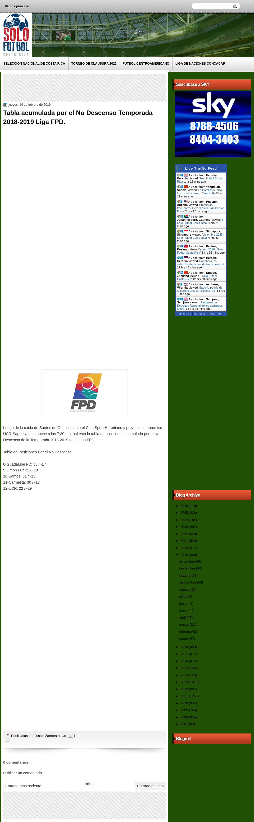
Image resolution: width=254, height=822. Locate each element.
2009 (184, 710)
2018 (184, 647)
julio (182, 596)
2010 (184, 703)
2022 (184, 534)
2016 (184, 661)
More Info (215, 314)
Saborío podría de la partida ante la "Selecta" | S (200, 289)
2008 (184, 717)
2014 (184, 675)
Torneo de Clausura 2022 (93, 63)
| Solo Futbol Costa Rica (200, 221)
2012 (184, 689)
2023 (184, 527)
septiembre (188, 582)
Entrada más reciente (23, 786)
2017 (184, 654)
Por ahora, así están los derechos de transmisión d (200, 262)
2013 (184, 682)
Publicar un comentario (22, 773)
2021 (184, 541)
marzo (184, 624)
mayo (183, 610)
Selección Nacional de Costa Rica (34, 63)
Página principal (17, 6)
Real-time (185, 314)
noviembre (187, 568)
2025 (184, 513)
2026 (184, 506)
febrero (185, 632)
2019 (184, 555)
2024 (184, 520)
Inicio (89, 784)
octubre (185, 575)
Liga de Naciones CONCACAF (200, 63)
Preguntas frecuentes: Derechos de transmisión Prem (200, 208)
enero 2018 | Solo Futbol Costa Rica (200, 251)
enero (184, 638)
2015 (184, 668)
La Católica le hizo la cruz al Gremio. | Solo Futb (199, 191)
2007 (184, 724)
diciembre (187, 561)
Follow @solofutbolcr (140, 31)
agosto (184, 589)
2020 (184, 548)
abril (183, 618)
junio (183, 604)
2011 (184, 696)
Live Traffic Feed (201, 168)
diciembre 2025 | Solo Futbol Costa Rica (200, 236)
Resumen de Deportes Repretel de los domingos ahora (200, 305)
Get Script (200, 314)
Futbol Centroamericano (146, 63)
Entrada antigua (150, 786)
